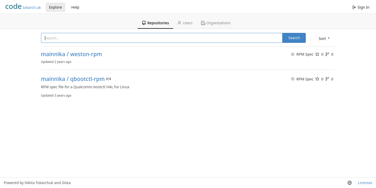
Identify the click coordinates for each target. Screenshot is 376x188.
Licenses (365, 182)
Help (75, 7)
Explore (55, 7)
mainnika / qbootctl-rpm (73, 79)
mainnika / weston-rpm (71, 54)
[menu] (324, 38)
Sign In (361, 7)
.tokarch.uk (23, 6)
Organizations (216, 22)
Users (184, 22)
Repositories (155, 22)
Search (294, 37)
